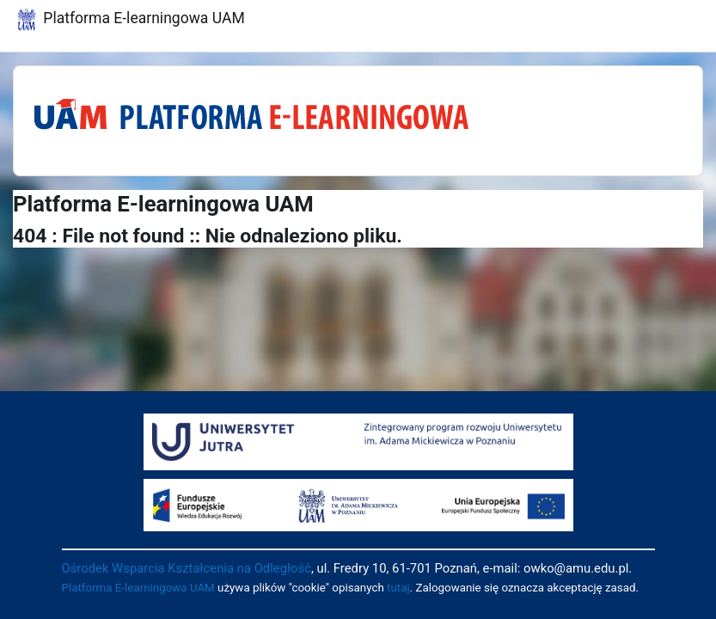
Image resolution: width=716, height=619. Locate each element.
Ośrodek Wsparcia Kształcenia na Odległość (186, 568)
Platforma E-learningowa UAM (138, 587)
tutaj (398, 587)
